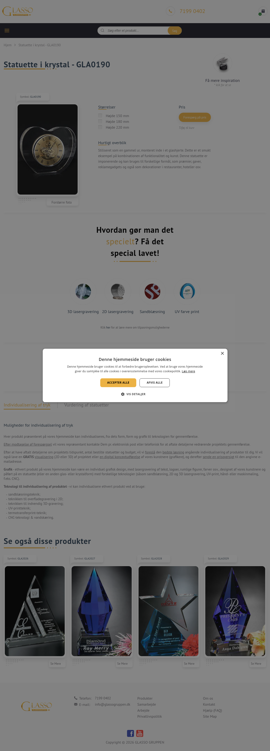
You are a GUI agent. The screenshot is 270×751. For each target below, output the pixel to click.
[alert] (135, 375)
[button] (135, 394)
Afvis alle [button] (155, 383)
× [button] (222, 353)
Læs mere (188, 371)
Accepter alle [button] (118, 383)
